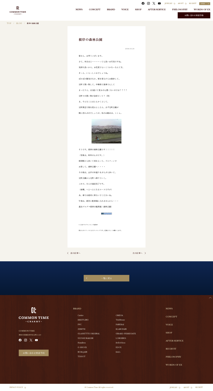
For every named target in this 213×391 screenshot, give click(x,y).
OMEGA (119, 315)
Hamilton (82, 343)
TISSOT (81, 356)
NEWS (79, 9)
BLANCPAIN (121, 329)
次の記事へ (137, 253)
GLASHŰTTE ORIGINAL (89, 334)
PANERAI (120, 324)
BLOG (19, 23)
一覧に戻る (106, 278)
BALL (118, 352)
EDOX (118, 347)
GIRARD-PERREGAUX (126, 334)
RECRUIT (192, 3)
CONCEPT (95, 9)
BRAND (111, 9)
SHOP (138, 9)
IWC (80, 324)
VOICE (125, 9)
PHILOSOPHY (179, 9)
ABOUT (181, 3)
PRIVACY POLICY (16, 387)
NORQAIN (82, 352)
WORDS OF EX (202, 9)
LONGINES (121, 338)
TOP (9, 23)
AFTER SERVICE (157, 9)
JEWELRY (168, 3)
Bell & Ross (120, 343)
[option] (206, 389)
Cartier (81, 315)
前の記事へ (75, 253)
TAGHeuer (120, 320)
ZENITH (81, 329)
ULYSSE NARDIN (85, 338)
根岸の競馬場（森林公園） (101, 206)
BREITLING (83, 320)
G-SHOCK (82, 347)
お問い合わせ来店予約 (193, 15)
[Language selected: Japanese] (204, 3)
